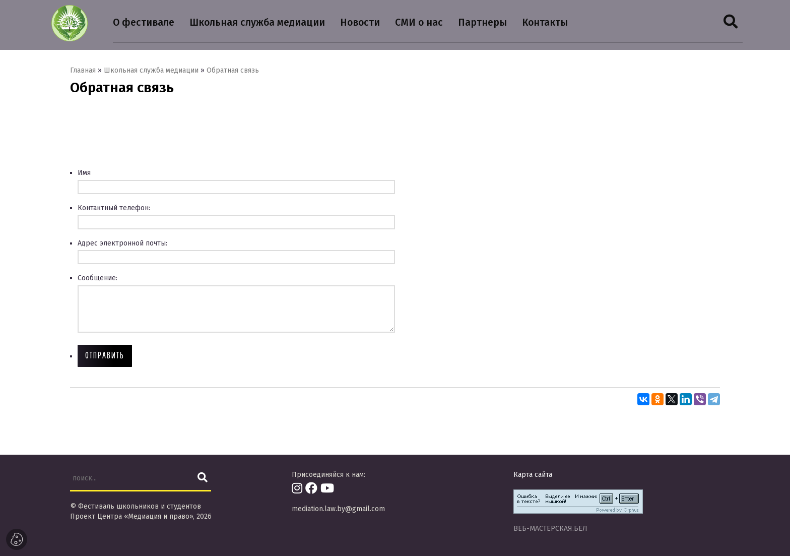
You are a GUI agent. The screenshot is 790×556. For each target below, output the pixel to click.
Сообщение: (97, 278)
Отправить (104, 355)
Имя (84, 173)
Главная (83, 71)
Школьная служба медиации (151, 71)
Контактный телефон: (114, 208)
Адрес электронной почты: (122, 243)
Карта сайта (532, 474)
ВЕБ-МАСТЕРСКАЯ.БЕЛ (550, 528)
